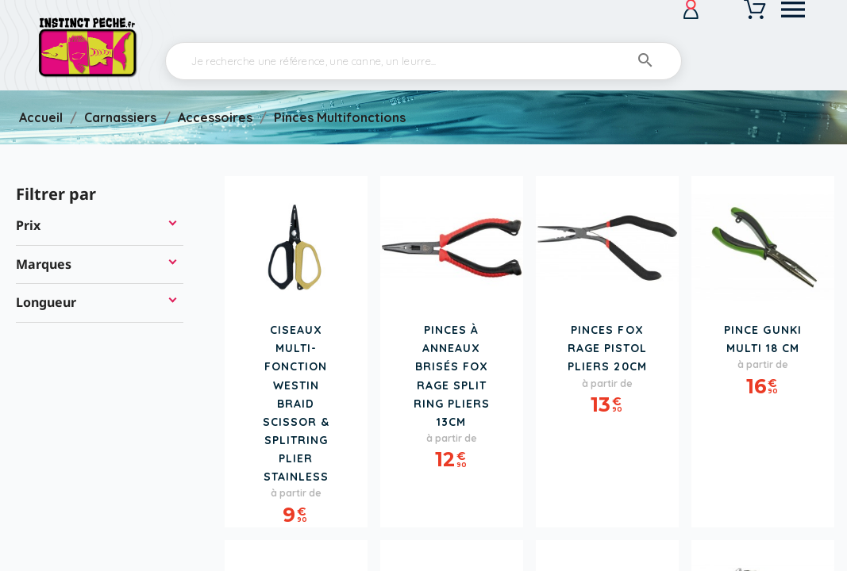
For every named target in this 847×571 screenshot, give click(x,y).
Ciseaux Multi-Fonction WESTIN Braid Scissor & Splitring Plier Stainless (296, 403)
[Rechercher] (423, 61)
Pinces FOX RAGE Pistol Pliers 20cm (608, 348)
